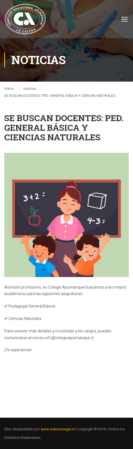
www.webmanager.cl (58, 429)
